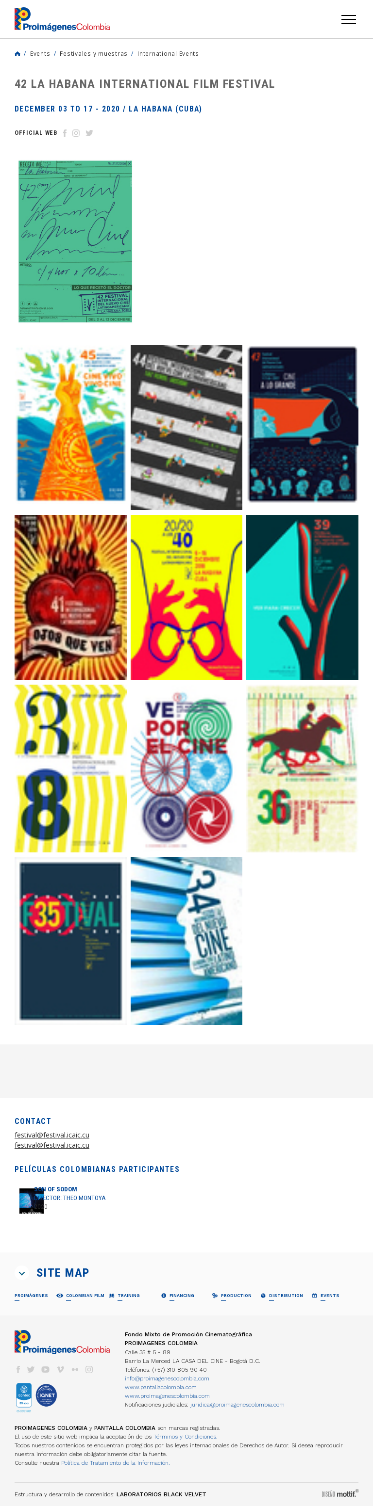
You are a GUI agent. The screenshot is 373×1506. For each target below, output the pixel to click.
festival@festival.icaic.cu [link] (52, 1134)
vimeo (60, 1369)
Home (17, 53)
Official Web (36, 132)
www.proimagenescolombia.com (167, 1396)
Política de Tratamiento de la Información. (115, 1462)
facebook (18, 1369)
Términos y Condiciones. (185, 1436)
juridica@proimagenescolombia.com (237, 1404)
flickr (75, 1369)
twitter (31, 1369)
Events (40, 53)
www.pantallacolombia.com (161, 1387)
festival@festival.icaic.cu (52, 1145)
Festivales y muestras (94, 53)
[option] (75, 241)
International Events (168, 53)
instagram (89, 1369)
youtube (46, 1369)
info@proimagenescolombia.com (167, 1378)
